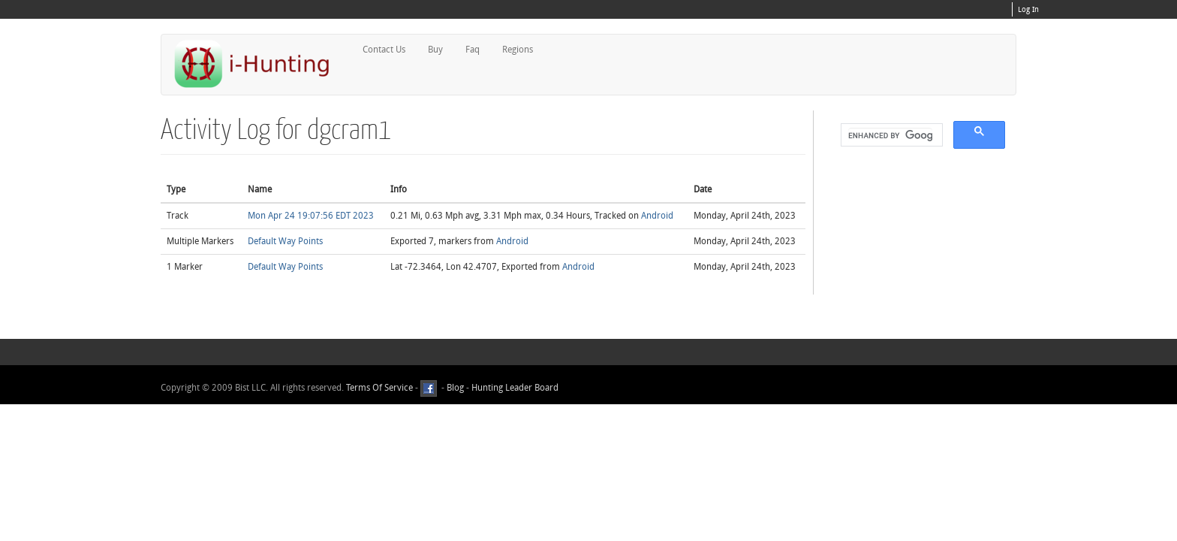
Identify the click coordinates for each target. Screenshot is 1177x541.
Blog (455, 387)
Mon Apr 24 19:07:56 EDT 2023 (311, 215)
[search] (890, 135)
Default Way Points (285, 241)
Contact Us (384, 49)
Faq (472, 49)
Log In (1028, 9)
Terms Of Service (379, 387)
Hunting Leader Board (513, 387)
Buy (435, 49)
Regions (517, 49)
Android (657, 215)
